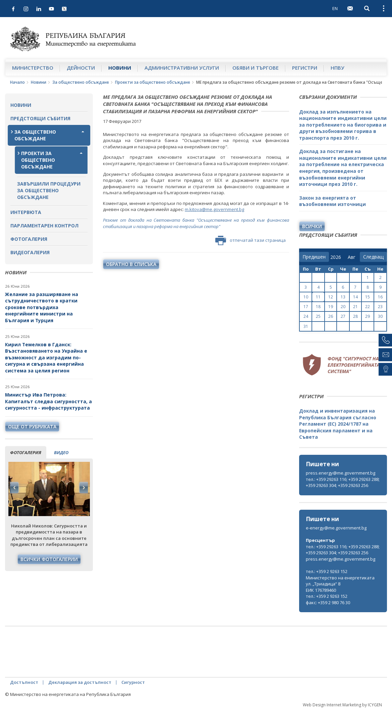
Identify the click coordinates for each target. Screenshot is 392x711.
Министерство (32, 67)
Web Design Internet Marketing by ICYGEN (342, 705)
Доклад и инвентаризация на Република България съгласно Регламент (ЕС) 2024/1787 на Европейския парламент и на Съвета (337, 424)
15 (367, 297)
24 (305, 316)
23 (380, 306)
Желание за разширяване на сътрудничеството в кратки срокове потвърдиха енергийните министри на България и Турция (41, 307)
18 (318, 306)
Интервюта (25, 212)
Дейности (81, 67)
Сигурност (133, 682)
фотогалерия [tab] (25, 452)
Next (83, 487)
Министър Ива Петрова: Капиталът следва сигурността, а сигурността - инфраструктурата (48, 401)
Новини (119, 67)
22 (367, 306)
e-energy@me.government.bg (336, 528)
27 (343, 316)
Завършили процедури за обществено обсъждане (48, 190)
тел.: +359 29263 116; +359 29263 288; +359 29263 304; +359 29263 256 (343, 482)
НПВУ (337, 67)
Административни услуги (182, 67)
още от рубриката (32, 426)
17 (305, 306)
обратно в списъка (131, 264)
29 (367, 316)
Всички (312, 226)
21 (355, 306)
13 (343, 297)
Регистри (304, 67)
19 (330, 306)
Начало (17, 82)
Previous (14, 487)
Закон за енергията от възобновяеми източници (332, 201)
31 (305, 326)
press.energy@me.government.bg (340, 473)
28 (355, 316)
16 (380, 297)
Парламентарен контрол (44, 225)
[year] (335, 257)
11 (318, 297)
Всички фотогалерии (49, 559)
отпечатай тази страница (250, 240)
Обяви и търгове (255, 67)
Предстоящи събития (40, 118)
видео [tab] (61, 452)
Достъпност (24, 682)
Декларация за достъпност (79, 682)
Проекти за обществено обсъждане (152, 82)
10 (305, 297)
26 (330, 316)
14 (355, 297)
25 (318, 316)
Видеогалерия (30, 252)
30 (380, 316)
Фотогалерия (28, 239)
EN (335, 8)
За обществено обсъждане (80, 82)
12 (330, 297)
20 (343, 306)
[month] (353, 257)
